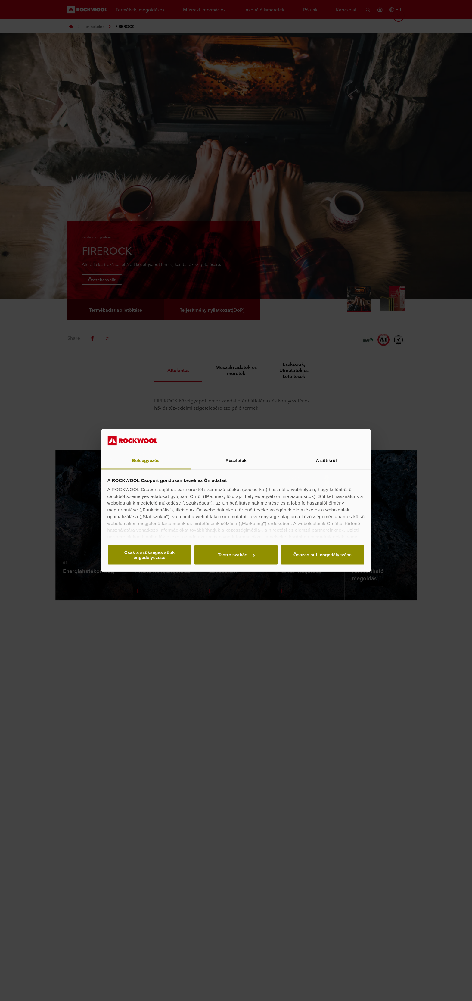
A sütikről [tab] (326, 460)
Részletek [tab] (236, 460)
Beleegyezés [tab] (145, 460)
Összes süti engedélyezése (322, 554)
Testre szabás (236, 554)
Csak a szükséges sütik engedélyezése (149, 554)
